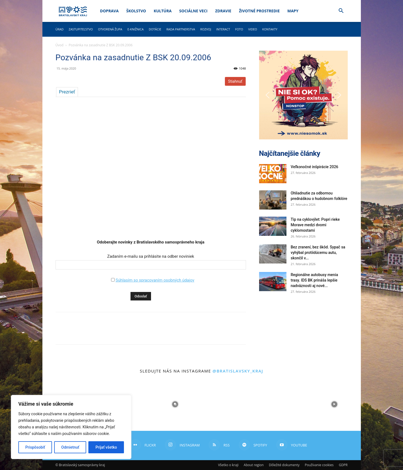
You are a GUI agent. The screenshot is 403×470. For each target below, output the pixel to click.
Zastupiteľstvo (81, 29)
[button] (341, 11)
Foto (239, 29)
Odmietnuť (70, 447)
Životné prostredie (259, 10)
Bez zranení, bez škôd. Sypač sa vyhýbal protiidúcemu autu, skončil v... (318, 252)
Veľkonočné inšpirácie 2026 (314, 167)
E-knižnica (135, 29)
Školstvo (136, 10)
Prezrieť (67, 91)
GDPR (343, 465)
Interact (223, 29)
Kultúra (163, 10)
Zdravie (223, 10)
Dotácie (155, 29)
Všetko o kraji (228, 465)
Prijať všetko (106, 447)
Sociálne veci (193, 10)
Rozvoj (205, 29)
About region (254, 465)
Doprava (109, 10)
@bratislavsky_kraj (238, 371)
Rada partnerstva (180, 29)
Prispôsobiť (35, 447)
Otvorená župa (110, 29)
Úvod (59, 45)
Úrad (60, 29)
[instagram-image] (175, 404)
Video (252, 29)
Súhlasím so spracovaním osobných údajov (154, 280)
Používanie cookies (319, 465)
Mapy (292, 10)
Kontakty (269, 29)
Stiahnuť (235, 81)
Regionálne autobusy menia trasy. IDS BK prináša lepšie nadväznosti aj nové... (314, 280)
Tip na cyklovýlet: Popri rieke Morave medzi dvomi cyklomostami (315, 225)
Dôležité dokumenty (284, 465)
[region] (71, 427)
